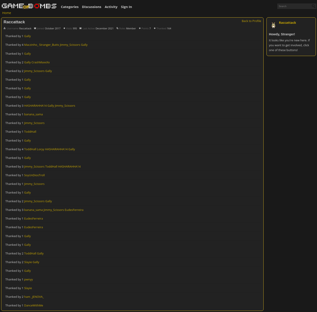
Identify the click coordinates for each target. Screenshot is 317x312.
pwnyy (28, 279)
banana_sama (33, 114)
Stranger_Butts (49, 45)
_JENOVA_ (37, 297)
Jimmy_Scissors (70, 45)
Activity (111, 6)
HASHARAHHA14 (35, 106)
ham (27, 297)
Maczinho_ (31, 45)
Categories (69, 6)
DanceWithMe (33, 305)
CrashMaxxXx (41, 62)
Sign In (126, 6)
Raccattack (287, 22)
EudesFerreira (74, 210)
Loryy (40, 149)
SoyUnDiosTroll (34, 175)
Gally (27, 36)
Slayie (28, 262)
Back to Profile (251, 21)
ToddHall (30, 132)
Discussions (91, 6)
